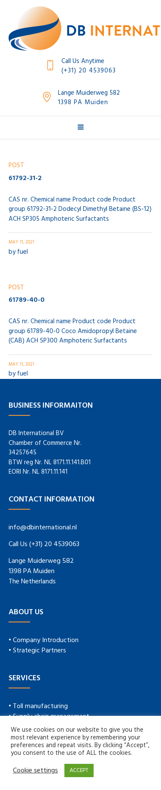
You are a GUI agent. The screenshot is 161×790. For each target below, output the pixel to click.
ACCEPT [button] (79, 770)
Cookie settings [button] (35, 771)
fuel (22, 252)
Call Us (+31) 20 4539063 (44, 544)
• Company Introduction (44, 640)
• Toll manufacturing (38, 706)
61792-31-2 (25, 178)
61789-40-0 (27, 300)
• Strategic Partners (37, 650)
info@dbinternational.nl (43, 527)
